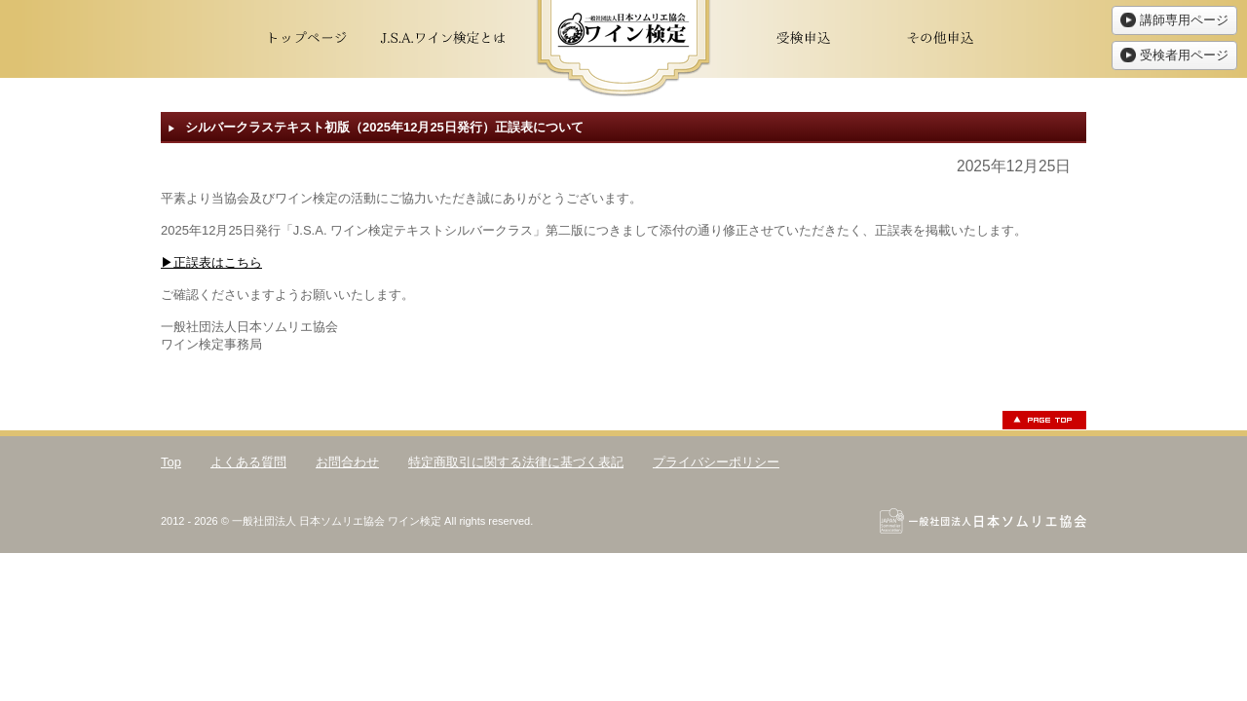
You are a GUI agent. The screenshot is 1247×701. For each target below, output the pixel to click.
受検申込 (804, 39)
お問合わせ (347, 462)
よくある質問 (248, 462)
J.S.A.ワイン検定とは (443, 39)
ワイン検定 (623, 48)
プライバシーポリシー (716, 462)
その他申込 (940, 39)
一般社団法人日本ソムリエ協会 (983, 521)
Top (171, 462)
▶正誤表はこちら (211, 262)
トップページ (307, 39)
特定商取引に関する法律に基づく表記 (516, 462)
